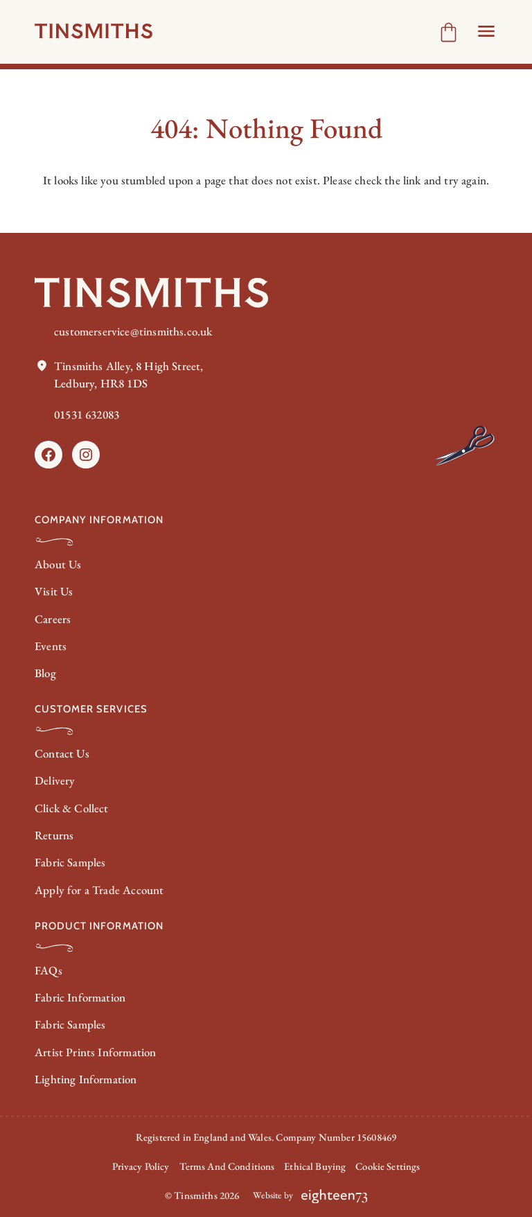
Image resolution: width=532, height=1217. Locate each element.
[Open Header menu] (486, 31)
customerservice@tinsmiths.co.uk (133, 331)
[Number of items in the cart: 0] (448, 32)
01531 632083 (86, 414)
